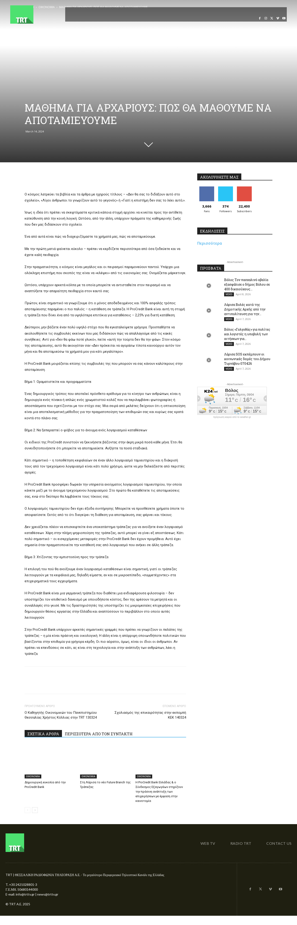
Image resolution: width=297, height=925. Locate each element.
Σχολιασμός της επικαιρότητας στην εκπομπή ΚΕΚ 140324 (150, 715)
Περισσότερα (209, 243)
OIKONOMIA (33, 776)
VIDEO (229, 294)
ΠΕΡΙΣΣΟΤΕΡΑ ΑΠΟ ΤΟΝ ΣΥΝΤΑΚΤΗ (98, 733)
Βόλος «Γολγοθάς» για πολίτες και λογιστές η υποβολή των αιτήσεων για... (247, 334)
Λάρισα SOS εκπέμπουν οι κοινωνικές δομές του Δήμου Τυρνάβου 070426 (247, 359)
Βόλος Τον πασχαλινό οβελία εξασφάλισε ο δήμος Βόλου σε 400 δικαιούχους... (247, 284)
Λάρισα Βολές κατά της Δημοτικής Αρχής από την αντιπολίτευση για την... (244, 309)
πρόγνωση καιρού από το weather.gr (232, 417)
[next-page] (35, 810)
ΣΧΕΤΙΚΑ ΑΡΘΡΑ (43, 733)
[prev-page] (27, 810)
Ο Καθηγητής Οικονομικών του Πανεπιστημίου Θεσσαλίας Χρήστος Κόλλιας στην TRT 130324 (61, 715)
